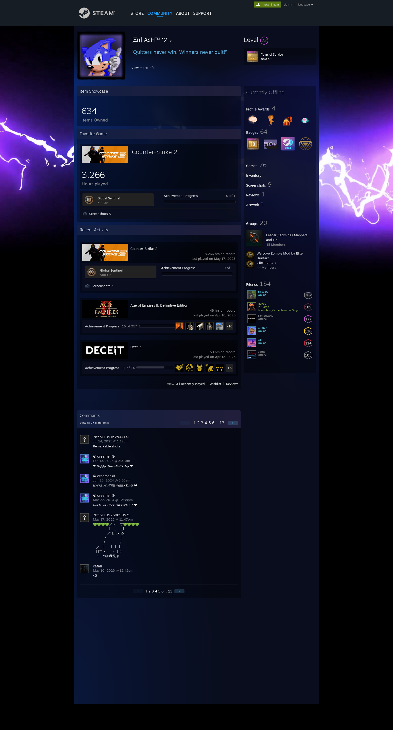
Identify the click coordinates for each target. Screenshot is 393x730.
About (183, 13)
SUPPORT (202, 13)
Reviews (232, 384)
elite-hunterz (266, 263)
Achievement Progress (181, 196)
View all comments (94, 423)
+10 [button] (230, 326)
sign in (288, 4)
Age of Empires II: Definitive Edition (159, 305)
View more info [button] (143, 68)
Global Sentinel (108, 198)
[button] (280, 40)
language (304, 4)
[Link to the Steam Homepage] (101, 17)
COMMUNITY (159, 13)
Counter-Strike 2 (154, 152)
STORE (137, 13)
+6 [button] (230, 368)
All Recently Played (190, 384)
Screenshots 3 (100, 214)
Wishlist (215, 384)
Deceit (135, 347)
